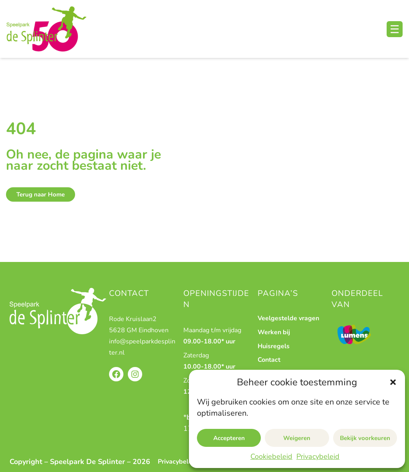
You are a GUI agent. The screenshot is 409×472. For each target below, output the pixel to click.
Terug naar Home (40, 194)
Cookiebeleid (271, 456)
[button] (393, 382)
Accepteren (229, 438)
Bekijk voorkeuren (365, 438)
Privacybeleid (318, 456)
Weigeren (296, 438)
